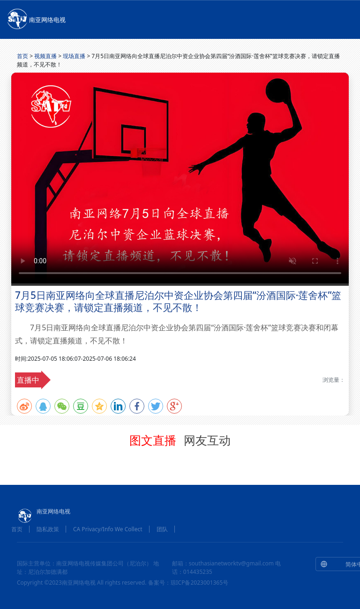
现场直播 (74, 56)
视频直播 (45, 56)
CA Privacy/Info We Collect (107, 529)
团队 (162, 529)
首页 (22, 56)
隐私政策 (48, 529)
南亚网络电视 (36, 18)
